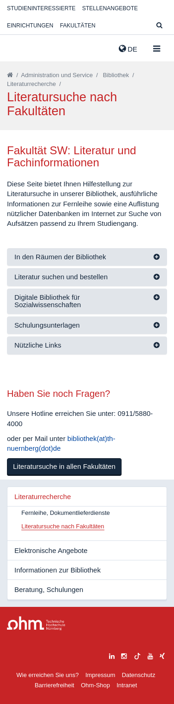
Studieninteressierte (41, 8)
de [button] (128, 49)
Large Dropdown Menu (36, 623)
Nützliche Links (37, 345)
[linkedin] (112, 655)
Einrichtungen (30, 25)
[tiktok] (137, 655)
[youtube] (150, 655)
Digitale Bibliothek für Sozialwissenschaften (47, 301)
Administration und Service (57, 75)
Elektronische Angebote (51, 550)
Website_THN (21, 47)
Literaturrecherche (31, 83)
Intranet (126, 685)
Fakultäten (77, 25)
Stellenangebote (110, 8)
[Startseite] (10, 75)
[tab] (87, 257)
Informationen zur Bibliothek (57, 570)
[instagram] (124, 655)
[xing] (162, 655)
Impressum (100, 674)
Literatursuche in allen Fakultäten (64, 466)
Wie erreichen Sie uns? (47, 674)
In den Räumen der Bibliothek (60, 257)
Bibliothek (116, 75)
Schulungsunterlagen (47, 325)
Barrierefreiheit (54, 685)
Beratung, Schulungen (48, 589)
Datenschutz (138, 674)
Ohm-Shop (95, 685)
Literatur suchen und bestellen (61, 277)
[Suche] (159, 25)
